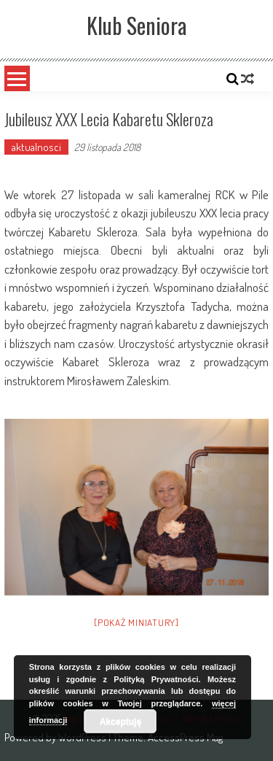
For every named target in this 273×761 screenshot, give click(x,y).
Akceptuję (120, 721)
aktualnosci (36, 147)
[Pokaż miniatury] (136, 622)
